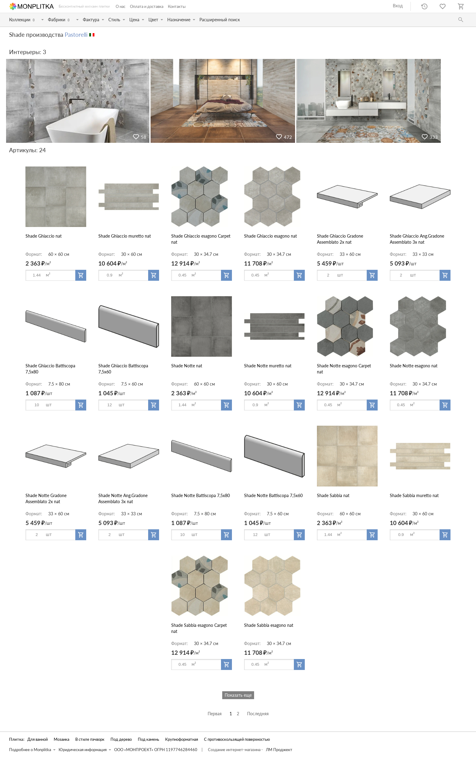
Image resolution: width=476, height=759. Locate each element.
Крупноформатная (181, 739)
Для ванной (37, 739)
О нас (120, 6)
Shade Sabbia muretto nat (414, 495)
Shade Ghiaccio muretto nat (124, 236)
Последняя (258, 713)
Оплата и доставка (146, 6)
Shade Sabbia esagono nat (268, 625)
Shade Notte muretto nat (267, 365)
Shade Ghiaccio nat (43, 236)
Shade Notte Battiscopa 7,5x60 (273, 495)
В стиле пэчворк (89, 739)
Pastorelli (76, 34)
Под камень (148, 739)
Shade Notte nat (186, 365)
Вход (398, 5)
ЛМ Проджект (279, 749)
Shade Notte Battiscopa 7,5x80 (200, 495)
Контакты (176, 6)
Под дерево (121, 739)
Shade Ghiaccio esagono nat (270, 236)
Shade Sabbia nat (333, 495)
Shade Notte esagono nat (413, 365)
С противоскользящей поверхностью (237, 739)
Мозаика (61, 739)
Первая (215, 713)
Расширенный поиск (219, 19)
